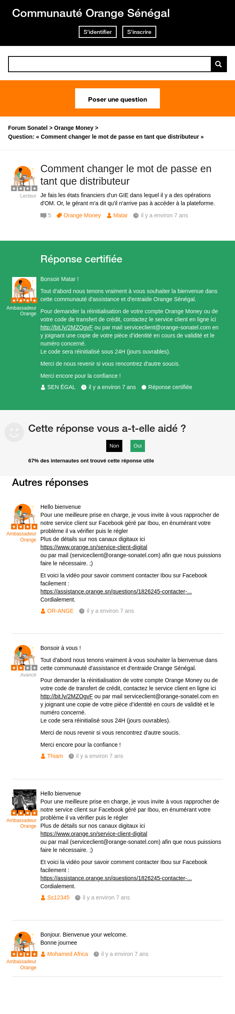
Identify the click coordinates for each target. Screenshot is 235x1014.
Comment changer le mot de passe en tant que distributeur (126, 175)
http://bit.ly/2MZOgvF (66, 327)
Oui (138, 446)
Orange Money (82, 215)
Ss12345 (58, 897)
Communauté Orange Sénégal (91, 13)
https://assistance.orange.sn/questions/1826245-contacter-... (116, 591)
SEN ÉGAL (61, 387)
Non (114, 446)
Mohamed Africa (67, 954)
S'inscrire (139, 31)
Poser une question (117, 98)
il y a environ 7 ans (112, 387)
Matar (120, 215)
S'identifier (98, 31)
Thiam (55, 756)
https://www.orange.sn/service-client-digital (93, 547)
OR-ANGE (60, 611)
